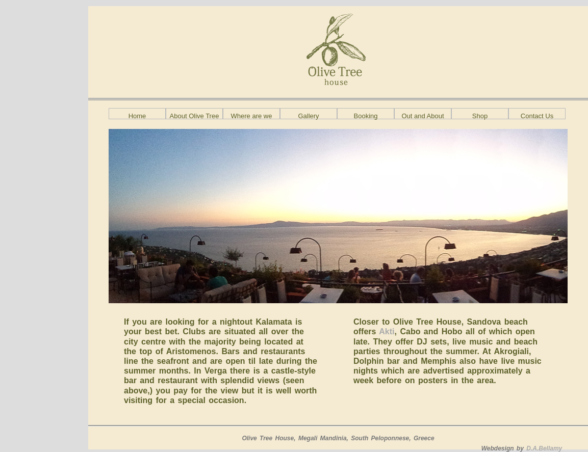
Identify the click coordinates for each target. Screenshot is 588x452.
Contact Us (537, 115)
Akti (385, 331)
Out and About (422, 115)
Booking (366, 115)
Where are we (251, 115)
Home (137, 115)
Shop (480, 115)
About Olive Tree (194, 115)
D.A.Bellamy (544, 448)
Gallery (308, 115)
